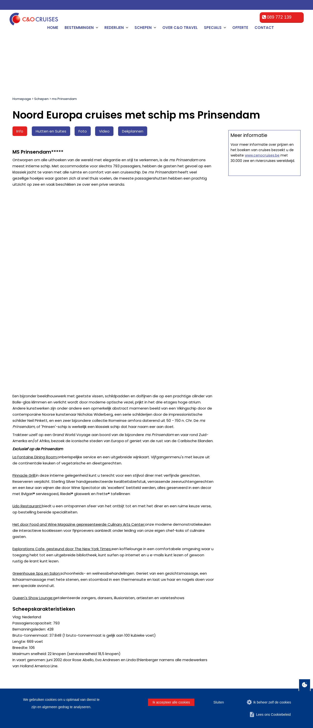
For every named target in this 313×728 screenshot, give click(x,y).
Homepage (21, 99)
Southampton (26, 605)
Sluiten (218, 702)
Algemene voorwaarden (109, 575)
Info (19, 131)
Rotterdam (24, 581)
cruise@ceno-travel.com (266, 603)
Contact (264, 27)
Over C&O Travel (180, 27)
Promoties (98, 605)
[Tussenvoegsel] (72, 521)
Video (104, 131)
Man (194, 520)
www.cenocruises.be (262, 345)
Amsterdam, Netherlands (35, 575)
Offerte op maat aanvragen (264, 239)
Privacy (275, 669)
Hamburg (23, 599)
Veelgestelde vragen (106, 581)
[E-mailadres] (161, 521)
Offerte (240, 27)
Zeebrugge (24, 587)
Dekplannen (132, 131)
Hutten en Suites (51, 131)
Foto (82, 131)
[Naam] (34, 521)
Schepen (41, 99)
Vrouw (211, 520)
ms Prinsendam (64, 99)
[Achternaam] (110, 521)
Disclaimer (257, 669)
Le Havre (22, 593)
